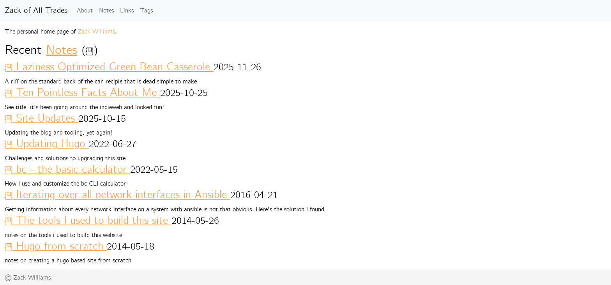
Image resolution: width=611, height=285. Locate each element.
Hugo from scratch (56, 246)
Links (127, 10)
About (85, 10)
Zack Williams (96, 31)
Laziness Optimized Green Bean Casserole (109, 67)
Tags (146, 10)
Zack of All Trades (36, 11)
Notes (106, 10)
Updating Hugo (47, 143)
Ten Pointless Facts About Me (82, 92)
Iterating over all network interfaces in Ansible (117, 195)
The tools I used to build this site (88, 220)
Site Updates (41, 118)
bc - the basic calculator (67, 169)
